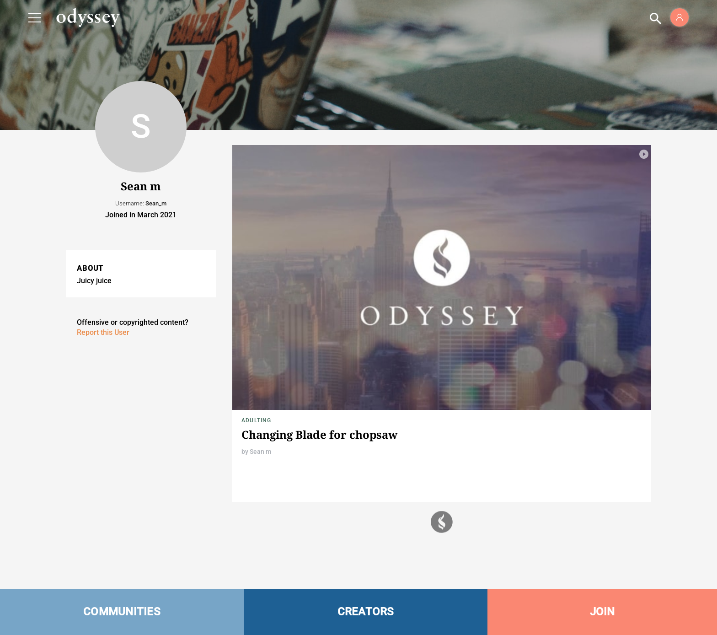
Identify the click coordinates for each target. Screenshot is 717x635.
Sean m (260, 451)
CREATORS (365, 611)
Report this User (103, 332)
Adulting (256, 420)
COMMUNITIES (122, 611)
